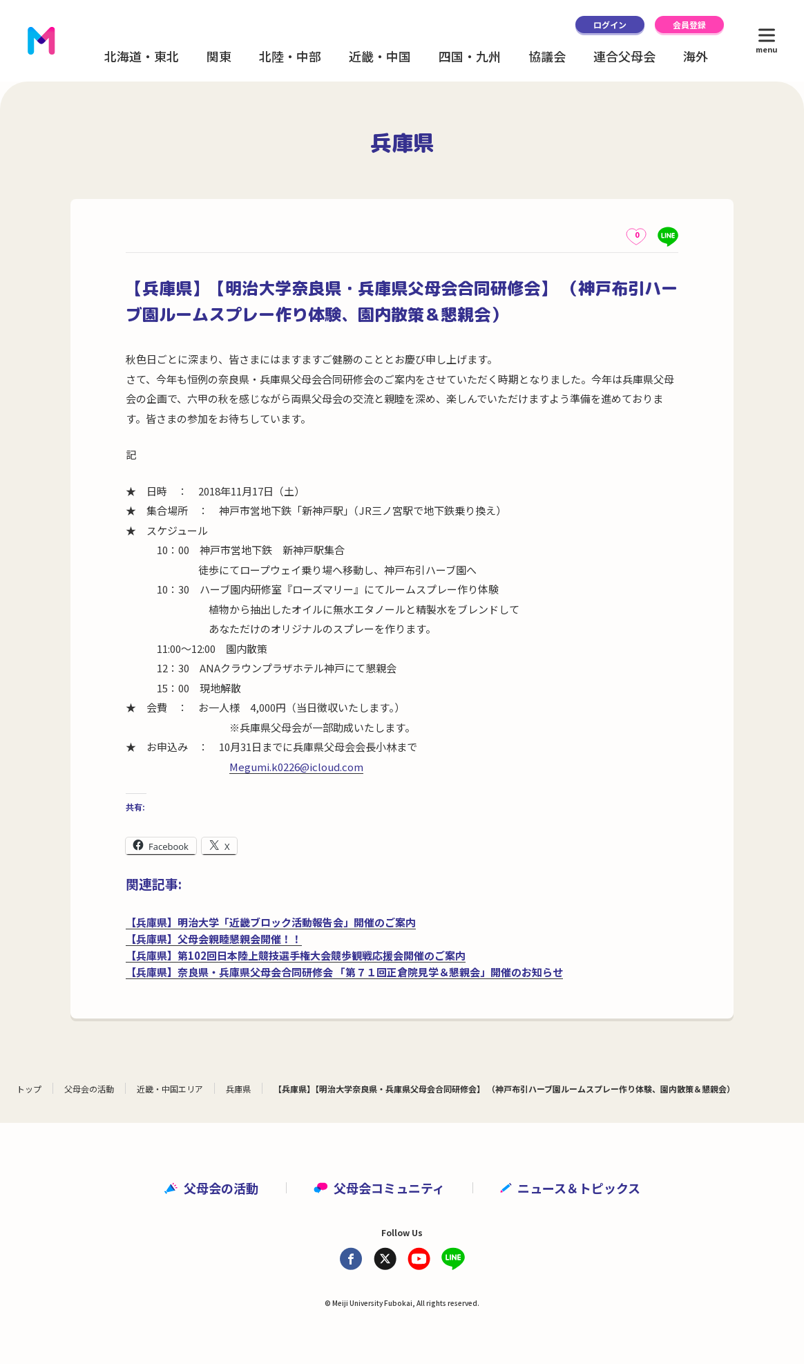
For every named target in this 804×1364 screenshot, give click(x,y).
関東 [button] (219, 56)
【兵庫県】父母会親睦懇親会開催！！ (214, 938)
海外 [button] (695, 56)
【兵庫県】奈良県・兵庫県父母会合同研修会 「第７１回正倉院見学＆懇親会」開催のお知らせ (344, 972)
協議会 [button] (547, 56)
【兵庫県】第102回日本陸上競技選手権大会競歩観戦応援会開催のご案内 (296, 955)
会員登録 (689, 24)
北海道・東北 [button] (141, 56)
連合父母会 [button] (624, 56)
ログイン (609, 24)
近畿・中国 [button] (380, 56)
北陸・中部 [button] (290, 56)
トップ (29, 1089)
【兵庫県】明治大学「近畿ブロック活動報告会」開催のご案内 (271, 922)
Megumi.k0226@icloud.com (296, 766)
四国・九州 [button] (470, 56)
